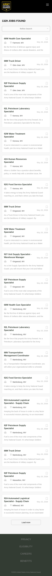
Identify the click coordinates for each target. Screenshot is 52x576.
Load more (26, 522)
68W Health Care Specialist (17, 39)
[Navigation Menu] (47, 4)
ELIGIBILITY (25, 546)
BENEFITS (26, 561)
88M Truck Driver (12, 61)
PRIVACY (26, 539)
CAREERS (26, 553)
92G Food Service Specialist (18, 184)
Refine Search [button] (26, 29)
